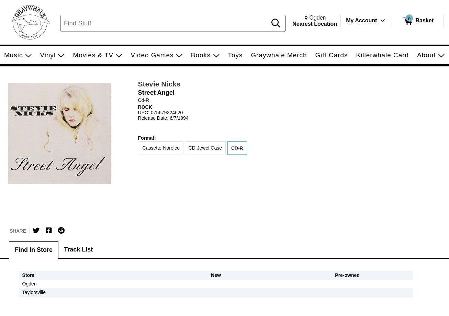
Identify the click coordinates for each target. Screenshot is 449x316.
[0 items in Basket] (418, 21)
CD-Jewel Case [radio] (205, 148)
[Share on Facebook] (49, 230)
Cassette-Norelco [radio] (161, 148)
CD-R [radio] (237, 148)
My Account (361, 20)
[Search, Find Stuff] (164, 23)
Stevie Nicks (159, 84)
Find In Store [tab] (34, 249)
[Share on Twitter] (36, 230)
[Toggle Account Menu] (383, 20)
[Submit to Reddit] (61, 230)
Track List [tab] (78, 249)
